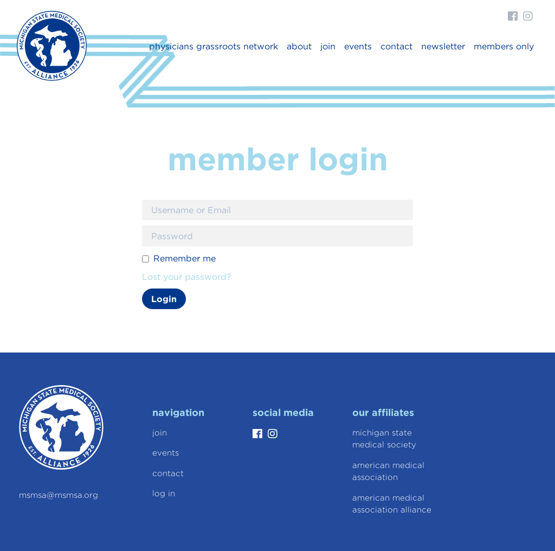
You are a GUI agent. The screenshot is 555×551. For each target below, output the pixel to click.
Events (358, 46)
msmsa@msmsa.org (58, 495)
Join (327, 46)
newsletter (443, 46)
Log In (163, 493)
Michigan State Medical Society (384, 439)
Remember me (184, 258)
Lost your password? (186, 276)
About (299, 46)
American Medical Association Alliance (391, 504)
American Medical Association (388, 471)
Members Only (504, 46)
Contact (396, 46)
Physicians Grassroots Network (213, 46)
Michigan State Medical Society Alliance (52, 46)
